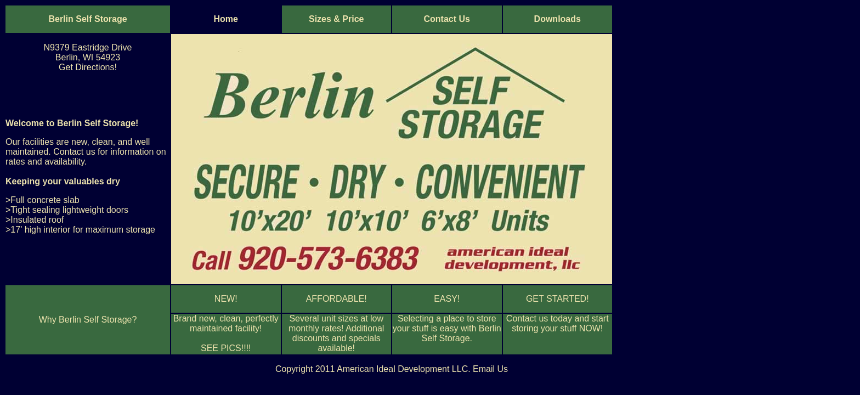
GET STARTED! (557, 298)
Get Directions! (88, 67)
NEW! (225, 298)
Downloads (557, 19)
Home (226, 19)
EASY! (447, 298)
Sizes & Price (336, 19)
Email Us (490, 369)
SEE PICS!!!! (226, 348)
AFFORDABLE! (336, 298)
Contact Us (447, 19)
